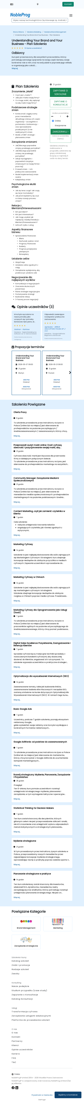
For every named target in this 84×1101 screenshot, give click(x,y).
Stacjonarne (60, 125)
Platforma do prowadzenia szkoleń (31, 1020)
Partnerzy (17, 1041)
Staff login (42, 1100)
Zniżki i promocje (21, 965)
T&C (14, 1062)
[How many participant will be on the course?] (60, 117)
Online (58, 120)
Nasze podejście (20, 986)
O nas (15, 1032)
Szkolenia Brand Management (55, 32)
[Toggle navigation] (71, 15)
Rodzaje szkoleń (20, 969)
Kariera (16, 1053)
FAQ (14, 1058)
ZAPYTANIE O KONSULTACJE (60, 103)
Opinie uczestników (22, 1049)
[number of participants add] (68, 116)
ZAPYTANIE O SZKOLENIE (60, 92)
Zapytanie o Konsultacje (25, 994)
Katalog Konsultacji (22, 999)
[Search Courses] (40, 20)
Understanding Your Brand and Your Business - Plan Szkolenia (37, 35)
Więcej (15, 68)
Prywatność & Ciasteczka (42, 1095)
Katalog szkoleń (20, 961)
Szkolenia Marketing (34, 32)
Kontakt (68, 4)
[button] (69, 372)
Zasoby (16, 973)
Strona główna (18, 32)
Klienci (15, 1045)
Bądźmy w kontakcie (68, 1094)
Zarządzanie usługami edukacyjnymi (31, 1015)
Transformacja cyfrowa (25, 1011)
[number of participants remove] (53, 116)
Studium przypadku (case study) (29, 990)
